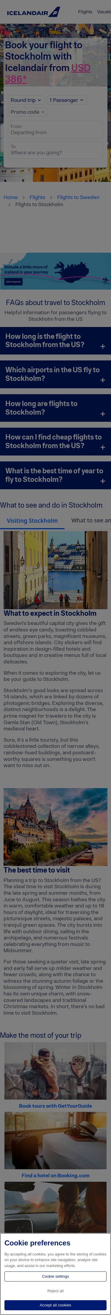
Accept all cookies (55, 1305)
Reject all (55, 1291)
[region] (55, 1274)
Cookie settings (55, 1276)
